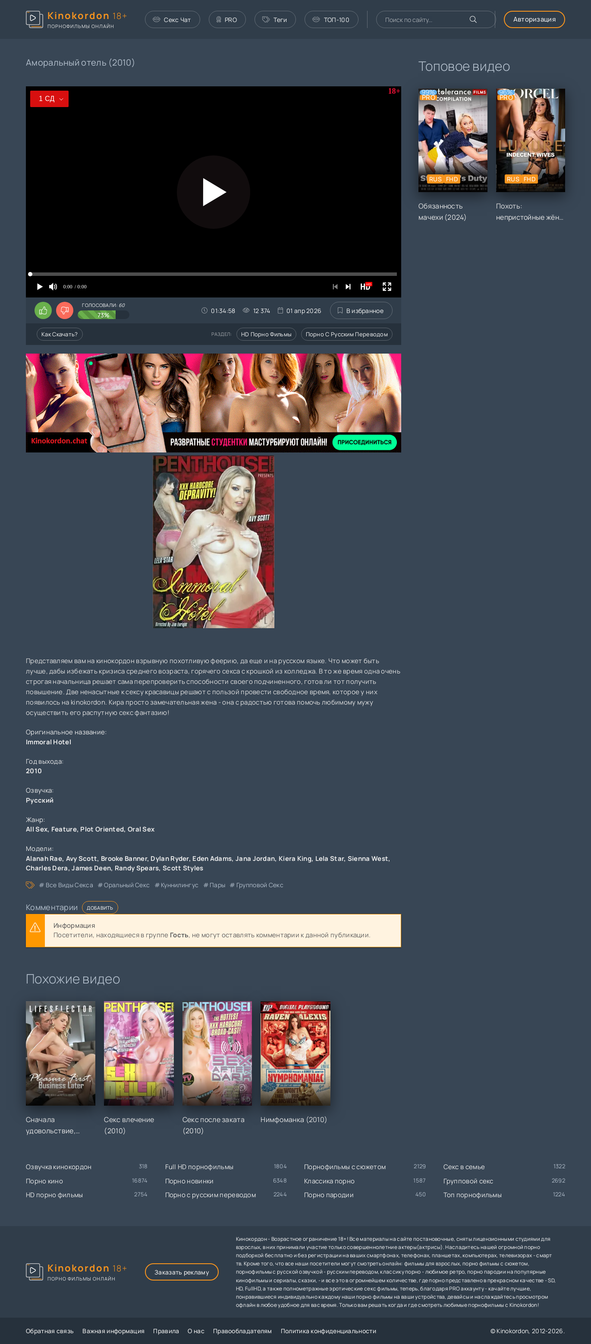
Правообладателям (242, 1331)
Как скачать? (59, 334)
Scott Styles (183, 868)
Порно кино (44, 1181)
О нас (196, 1331)
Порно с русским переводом (347, 334)
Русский (39, 800)
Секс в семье (464, 1166)
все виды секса (69, 885)
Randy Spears (137, 868)
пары (217, 885)
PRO (227, 20)
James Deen (91, 868)
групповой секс (259, 885)
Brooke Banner (124, 858)
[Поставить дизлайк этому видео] (64, 310)
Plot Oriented (102, 829)
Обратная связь (50, 1331)
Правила (166, 1331)
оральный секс (127, 885)
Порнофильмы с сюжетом (345, 1166)
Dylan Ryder (170, 858)
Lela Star (329, 858)
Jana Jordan (255, 858)
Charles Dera (47, 868)
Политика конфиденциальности (328, 1331)
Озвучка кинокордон (58, 1166)
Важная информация (113, 1331)
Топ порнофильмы (472, 1194)
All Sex (36, 829)
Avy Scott (81, 858)
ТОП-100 (330, 20)
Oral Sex (141, 829)
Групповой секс (468, 1181)
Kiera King (295, 858)
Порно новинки (189, 1181)
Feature (64, 829)
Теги (274, 20)
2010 (34, 770)
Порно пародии (329, 1194)
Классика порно (329, 1181)
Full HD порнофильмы (199, 1166)
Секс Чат (172, 20)
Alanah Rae (44, 858)
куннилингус (179, 885)
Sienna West (368, 858)
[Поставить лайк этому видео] (43, 310)
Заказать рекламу (181, 1272)
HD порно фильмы (266, 334)
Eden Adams (212, 858)
